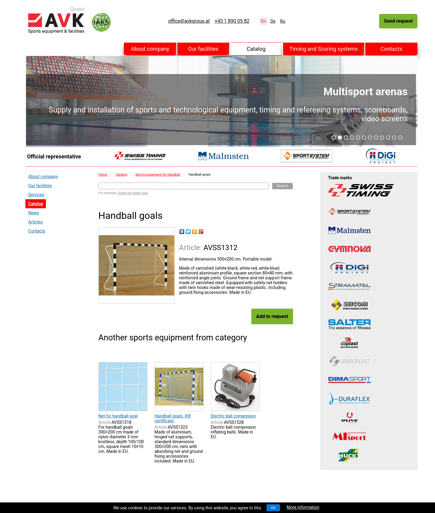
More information (303, 507)
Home (103, 175)
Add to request (272, 316)
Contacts (391, 49)
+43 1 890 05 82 (232, 21)
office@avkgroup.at (189, 21)
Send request (398, 21)
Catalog (256, 49)
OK (273, 508)
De (273, 21)
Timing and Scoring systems (323, 49)
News (33, 212)
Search (282, 186)
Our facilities (203, 49)
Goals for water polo (133, 193)
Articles (35, 221)
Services (36, 194)
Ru (282, 21)
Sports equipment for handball (157, 175)
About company (150, 49)
